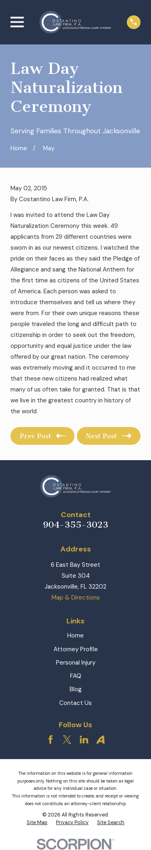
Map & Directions (76, 597)
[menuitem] (37, 823)
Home (75, 635)
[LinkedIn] (84, 739)
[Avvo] (100, 739)
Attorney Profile (76, 649)
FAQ (75, 676)
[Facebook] (50, 739)
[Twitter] (67, 739)
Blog (76, 689)
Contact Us (75, 703)
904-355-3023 (75, 525)
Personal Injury (75, 663)
